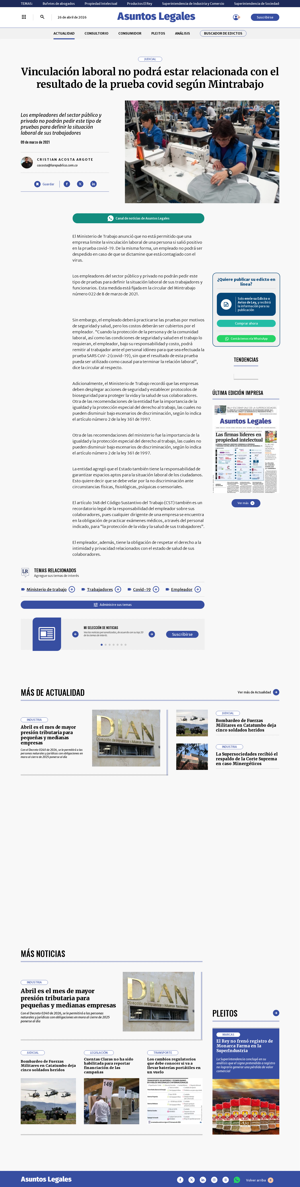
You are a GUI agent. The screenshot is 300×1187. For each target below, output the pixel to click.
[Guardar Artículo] (44, 184)
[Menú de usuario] (236, 17)
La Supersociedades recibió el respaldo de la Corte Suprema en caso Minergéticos (247, 759)
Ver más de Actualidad (258, 692)
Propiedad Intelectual (101, 4)
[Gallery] (113, 631)
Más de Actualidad (53, 692)
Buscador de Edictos (223, 33)
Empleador (182, 589)
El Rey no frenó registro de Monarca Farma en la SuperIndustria (244, 1046)
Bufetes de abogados (59, 4)
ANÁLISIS (182, 33)
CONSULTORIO (96, 33)
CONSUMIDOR (129, 33)
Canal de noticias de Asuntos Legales (138, 218)
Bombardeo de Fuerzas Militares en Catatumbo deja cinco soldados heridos (246, 725)
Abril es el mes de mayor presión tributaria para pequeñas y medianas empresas (48, 735)
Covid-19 (142, 589)
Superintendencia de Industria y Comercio (193, 4)
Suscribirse (265, 17)
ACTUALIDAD (64, 33)
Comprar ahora (246, 323)
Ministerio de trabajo (47, 589)
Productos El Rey (139, 4)
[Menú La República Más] (24, 17)
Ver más (246, 503)
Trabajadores (100, 589)
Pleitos (224, 1013)
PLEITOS (158, 33)
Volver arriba (259, 1180)
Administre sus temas (113, 605)
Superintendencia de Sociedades (258, 4)
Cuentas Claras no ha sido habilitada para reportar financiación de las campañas (108, 1065)
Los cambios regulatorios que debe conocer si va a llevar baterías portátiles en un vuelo (174, 1065)
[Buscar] (42, 17)
